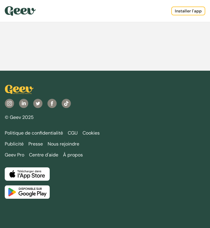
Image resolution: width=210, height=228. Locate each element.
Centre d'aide (43, 155)
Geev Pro (14, 155)
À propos (73, 155)
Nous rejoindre (63, 144)
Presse (35, 144)
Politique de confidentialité (34, 133)
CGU (73, 133)
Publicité (14, 144)
